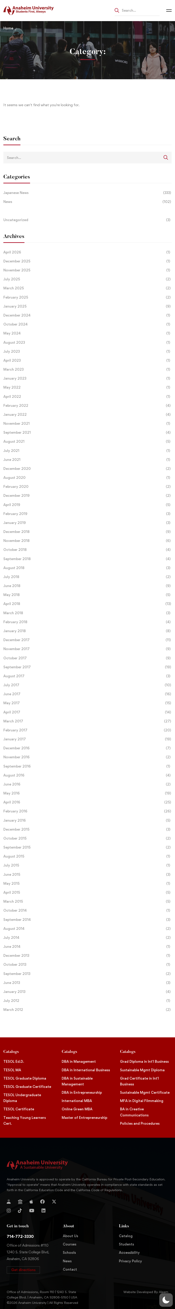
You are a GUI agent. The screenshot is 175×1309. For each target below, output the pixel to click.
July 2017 (87, 685)
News (87, 202)
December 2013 (87, 956)
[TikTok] (20, 1210)
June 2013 (87, 983)
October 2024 (87, 324)
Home (8, 28)
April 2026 (87, 252)
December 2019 (87, 496)
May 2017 (87, 703)
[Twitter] (54, 1201)
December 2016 (87, 748)
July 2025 (87, 279)
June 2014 (87, 947)
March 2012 (87, 1010)
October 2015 (87, 838)
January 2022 (87, 415)
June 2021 (87, 460)
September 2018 (87, 559)
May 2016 (87, 793)
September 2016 (87, 766)
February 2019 (87, 514)
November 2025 (87, 270)
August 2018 (87, 568)
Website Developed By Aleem (145, 1292)
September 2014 (87, 920)
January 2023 (87, 378)
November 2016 (87, 757)
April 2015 (87, 892)
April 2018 (87, 604)
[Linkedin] (43, 1210)
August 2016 (87, 775)
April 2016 (87, 802)
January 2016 (87, 820)
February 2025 (87, 297)
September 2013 (87, 974)
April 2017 (87, 712)
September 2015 (87, 847)
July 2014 (87, 938)
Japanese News (87, 193)
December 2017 (87, 640)
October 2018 (87, 550)
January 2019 (87, 523)
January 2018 (87, 631)
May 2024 (87, 333)
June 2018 (87, 586)
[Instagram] (9, 1210)
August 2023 (87, 342)
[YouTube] (31, 1210)
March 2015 (87, 901)
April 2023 (87, 360)
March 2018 (87, 613)
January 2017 (87, 739)
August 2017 (87, 676)
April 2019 (87, 505)
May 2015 (87, 884)
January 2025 (87, 306)
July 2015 (87, 865)
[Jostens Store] (20, 1201)
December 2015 (87, 829)
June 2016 (87, 784)
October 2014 (87, 910)
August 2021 (87, 441)
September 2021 (87, 433)
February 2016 (87, 811)
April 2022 (87, 397)
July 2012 (87, 1001)
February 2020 (87, 487)
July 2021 (87, 451)
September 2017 (87, 667)
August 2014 (87, 929)
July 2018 (87, 577)
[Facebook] (42, 1201)
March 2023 (87, 369)
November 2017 (87, 649)
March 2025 (87, 288)
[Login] (9, 1201)
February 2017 (87, 730)
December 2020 (87, 469)
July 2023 (87, 351)
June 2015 (87, 875)
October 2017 (87, 658)
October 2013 (87, 965)
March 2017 (87, 721)
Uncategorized (87, 220)
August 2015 (87, 856)
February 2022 (87, 406)
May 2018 (87, 595)
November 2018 (87, 541)
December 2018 (87, 532)
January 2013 (87, 992)
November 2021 (87, 424)
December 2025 (87, 261)
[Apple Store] (31, 1201)
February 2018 (87, 622)
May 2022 (87, 387)
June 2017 (87, 694)
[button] (23, 1270)
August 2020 (87, 478)
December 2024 (87, 315)
